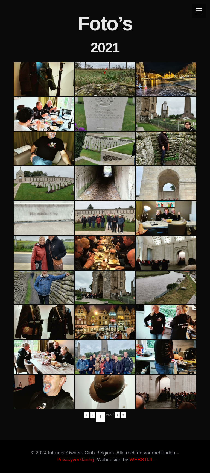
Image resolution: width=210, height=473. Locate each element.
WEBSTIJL (141, 459)
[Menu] (199, 11)
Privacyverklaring (75, 459)
